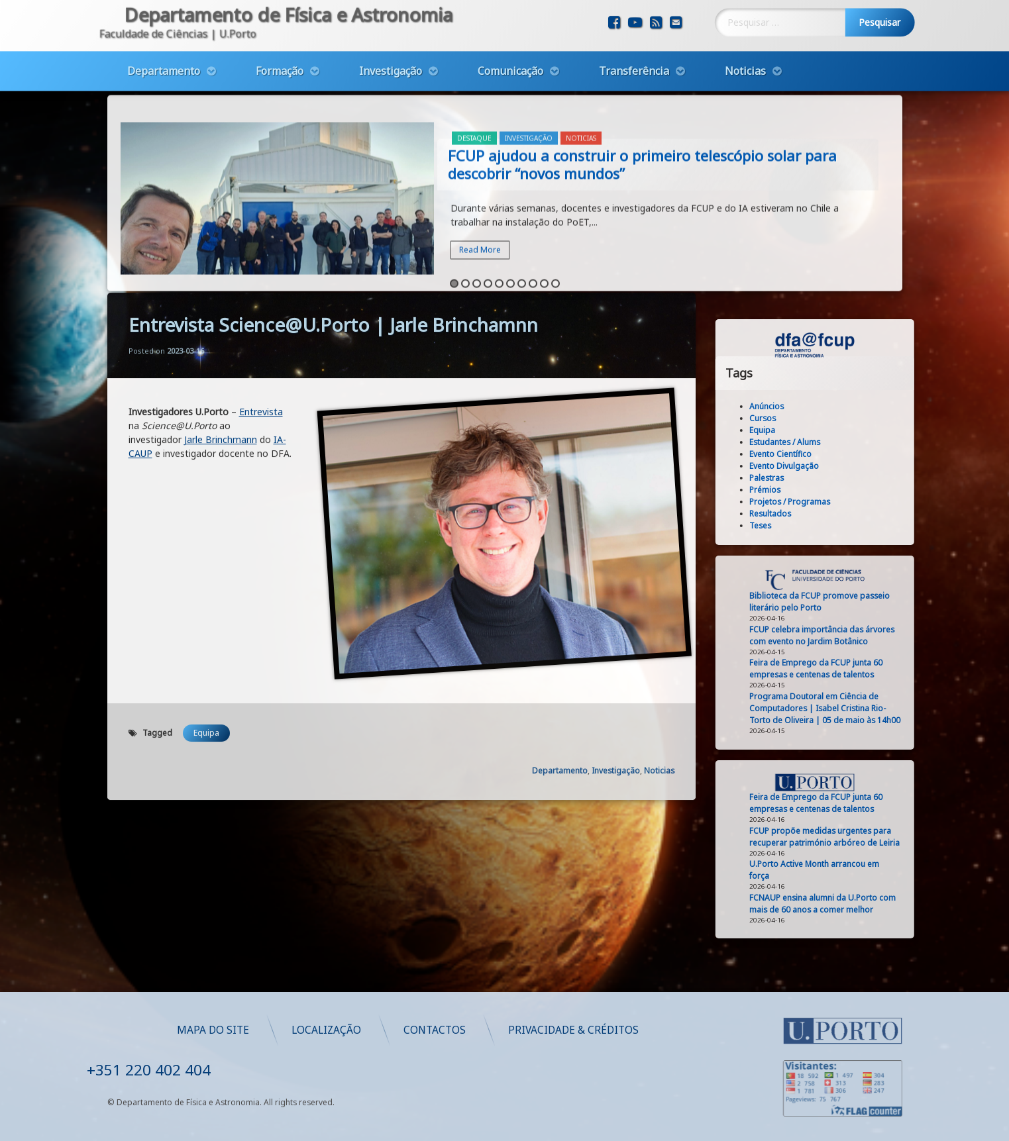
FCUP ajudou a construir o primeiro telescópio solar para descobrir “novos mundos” (642, 100)
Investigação (390, 41)
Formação (279, 41)
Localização (573, 1030)
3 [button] (476, 219)
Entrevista (261, 251)
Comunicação (510, 41)
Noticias (745, 41)
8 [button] (533, 219)
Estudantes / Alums (846, 442)
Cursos (824, 418)
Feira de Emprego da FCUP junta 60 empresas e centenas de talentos (877, 668)
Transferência (634, 41)
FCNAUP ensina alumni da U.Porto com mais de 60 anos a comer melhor (884, 903)
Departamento (163, 41)
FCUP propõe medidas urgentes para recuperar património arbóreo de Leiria (886, 836)
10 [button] (555, 219)
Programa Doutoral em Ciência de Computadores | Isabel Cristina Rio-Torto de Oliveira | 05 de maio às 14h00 (886, 708)
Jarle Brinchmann (220, 279)
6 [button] (510, 219)
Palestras (828, 477)
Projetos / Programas (851, 501)
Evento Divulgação (845, 465)
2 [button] (465, 219)
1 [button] (454, 219)
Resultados (832, 513)
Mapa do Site (460, 1030)
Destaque (474, 74)
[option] (505, 136)
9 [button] (544, 219)
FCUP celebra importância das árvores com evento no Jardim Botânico (883, 635)
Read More (480, 185)
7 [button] (521, 219)
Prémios (826, 489)
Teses (822, 525)
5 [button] (499, 219)
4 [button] (488, 219)
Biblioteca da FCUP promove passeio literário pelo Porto (881, 601)
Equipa (206, 572)
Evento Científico (842, 454)
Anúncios (828, 406)
